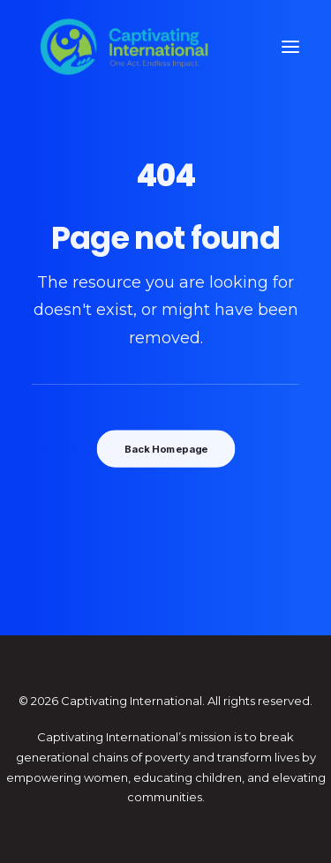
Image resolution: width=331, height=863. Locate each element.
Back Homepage (165, 449)
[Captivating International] (124, 47)
